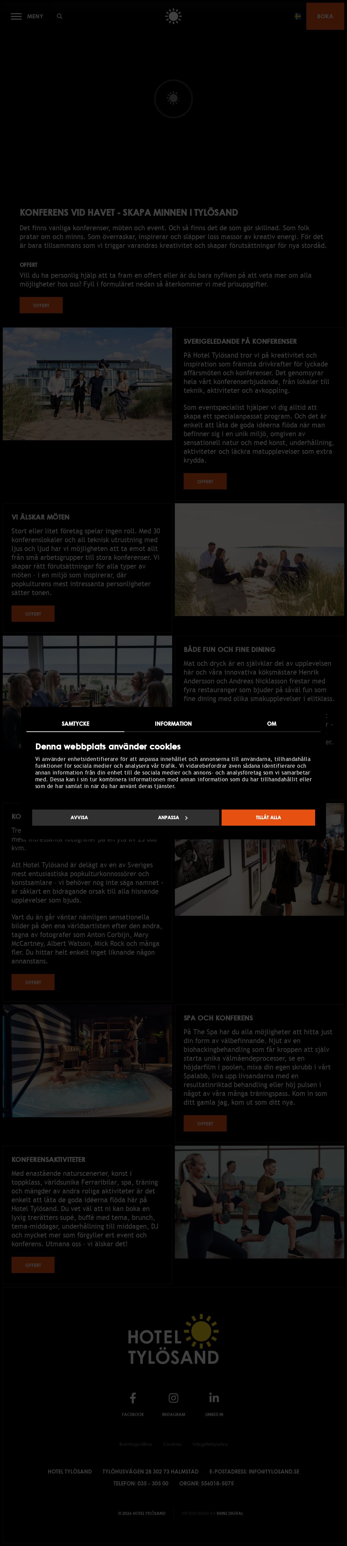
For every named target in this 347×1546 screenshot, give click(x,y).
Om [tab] (271, 723)
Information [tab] (173, 723)
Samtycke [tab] (75, 723)
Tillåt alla (268, 817)
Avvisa (79, 817)
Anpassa (173, 817)
